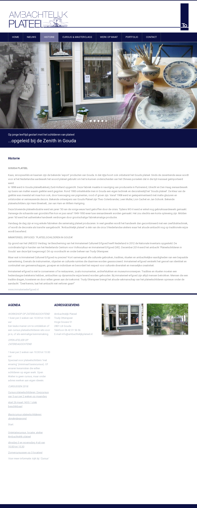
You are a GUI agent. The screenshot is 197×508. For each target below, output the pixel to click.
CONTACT (151, 37)
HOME (15, 37)
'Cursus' (44, 458)
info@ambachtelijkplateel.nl (77, 334)
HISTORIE (49, 37)
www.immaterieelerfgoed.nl (23, 289)
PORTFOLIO (132, 37)
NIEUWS (31, 37)
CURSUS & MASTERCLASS (77, 37)
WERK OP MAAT (109, 37)
